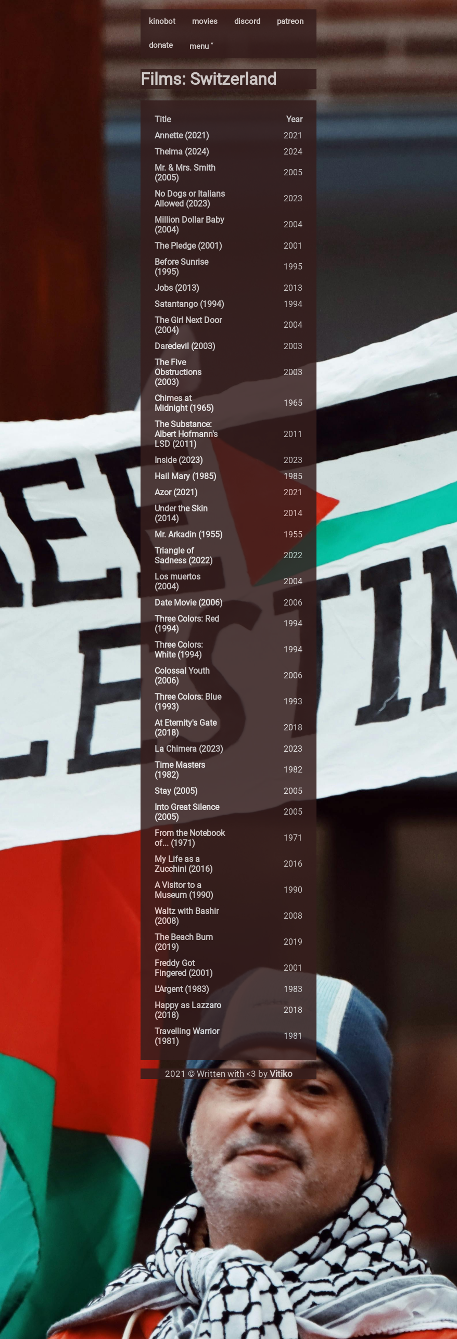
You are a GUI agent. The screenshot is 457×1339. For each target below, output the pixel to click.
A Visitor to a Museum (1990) (184, 890)
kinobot (162, 21)
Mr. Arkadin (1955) (189, 534)
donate (161, 45)
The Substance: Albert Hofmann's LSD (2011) (186, 434)
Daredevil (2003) (185, 346)
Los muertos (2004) (177, 581)
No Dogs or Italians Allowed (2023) (190, 199)
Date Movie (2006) (189, 603)
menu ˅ (201, 46)
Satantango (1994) (189, 304)
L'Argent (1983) (182, 989)
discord (247, 21)
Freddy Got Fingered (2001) (184, 968)
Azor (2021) (176, 492)
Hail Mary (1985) (186, 476)
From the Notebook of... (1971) (190, 838)
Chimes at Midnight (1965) (184, 403)
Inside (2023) (179, 460)
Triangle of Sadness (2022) (184, 555)
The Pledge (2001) (188, 246)
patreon (290, 21)
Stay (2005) (176, 791)
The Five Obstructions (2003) (178, 372)
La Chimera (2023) (189, 749)
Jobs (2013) (177, 288)
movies (205, 21)
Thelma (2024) (182, 152)
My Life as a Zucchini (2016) (184, 864)
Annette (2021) (182, 135)
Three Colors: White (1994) (179, 650)
